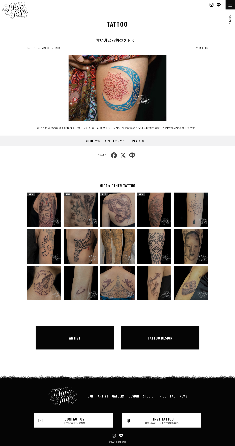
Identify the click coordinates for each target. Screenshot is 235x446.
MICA (57, 48)
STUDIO (148, 386)
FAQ (173, 386)
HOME (90, 386)
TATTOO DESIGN (160, 333)
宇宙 (97, 140)
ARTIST (45, 48)
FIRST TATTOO (163, 410)
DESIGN (134, 386)
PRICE (162, 386)
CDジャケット (119, 140)
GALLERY (31, 48)
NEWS (184, 386)
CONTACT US (75, 410)
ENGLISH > (230, 19)
